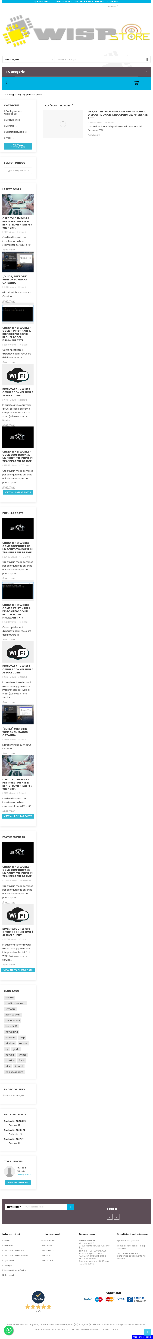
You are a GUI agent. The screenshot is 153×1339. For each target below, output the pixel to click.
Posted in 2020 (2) (15, 1121)
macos (23, 1043)
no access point (14, 1072)
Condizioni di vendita (13, 1250)
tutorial (19, 1066)
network (10, 1054)
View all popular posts (18, 816)
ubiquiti (10, 997)
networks (11, 1037)
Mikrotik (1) (11, 125)
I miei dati (45, 1255)
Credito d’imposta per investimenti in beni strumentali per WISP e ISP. (17, 223)
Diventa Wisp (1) (14, 119)
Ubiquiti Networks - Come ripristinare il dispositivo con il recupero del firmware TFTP (16, 334)
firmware (11, 1009)
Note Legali (8, 1275)
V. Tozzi (21, 1167)
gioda (16, 1049)
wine (8, 1066)
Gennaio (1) (15, 1143)
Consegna (7, 1265)
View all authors (17, 1182)
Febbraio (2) (15, 1134)
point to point (13, 1014)
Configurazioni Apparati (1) (13, 112)
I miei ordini (46, 1245)
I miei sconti (47, 1260)
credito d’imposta (15, 1003)
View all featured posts (17, 970)
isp (7, 1049)
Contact (6, 1240)
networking (12, 1031)
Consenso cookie (142, 1336)
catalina (10, 1060)
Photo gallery (14, 1089)
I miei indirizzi (47, 1250)
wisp (22, 1037)
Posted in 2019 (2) (14, 1130)
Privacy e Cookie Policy (14, 1270)
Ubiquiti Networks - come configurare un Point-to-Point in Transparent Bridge (17, 456)
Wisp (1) (10, 137)
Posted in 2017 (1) (14, 1139)
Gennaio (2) (15, 1125)
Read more (8, 249)
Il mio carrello (48, 1240)
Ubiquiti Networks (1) (17, 131)
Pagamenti (8, 1260)
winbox (22, 1054)
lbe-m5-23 (12, 1026)
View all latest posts (18, 492)
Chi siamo (7, 1245)
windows (10, 1043)
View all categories (18, 146)
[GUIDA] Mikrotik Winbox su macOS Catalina (15, 280)
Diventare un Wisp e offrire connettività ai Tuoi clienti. (17, 392)
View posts (23, 1174)
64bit (22, 1060)
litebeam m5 (13, 1020)
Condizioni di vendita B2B (15, 1255)
